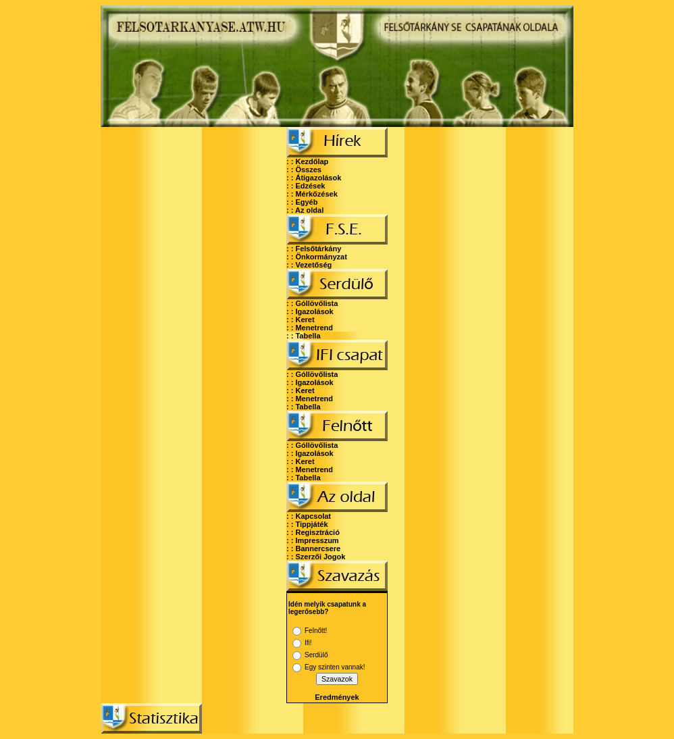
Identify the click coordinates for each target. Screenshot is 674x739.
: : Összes (303, 169)
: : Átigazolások (313, 178)
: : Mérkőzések (312, 194)
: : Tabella (303, 336)
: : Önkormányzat (316, 257)
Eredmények (337, 697)
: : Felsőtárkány (313, 249)
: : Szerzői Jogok (315, 557)
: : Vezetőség (309, 265)
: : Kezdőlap (307, 161)
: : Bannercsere (313, 548)
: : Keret (300, 319)
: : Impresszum (312, 540)
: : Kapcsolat (308, 516)
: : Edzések (305, 186)
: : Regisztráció (313, 532)
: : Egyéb (301, 202)
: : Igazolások (310, 311)
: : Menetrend (309, 328)
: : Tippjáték (307, 524)
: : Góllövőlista (312, 303)
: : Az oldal (304, 210)
